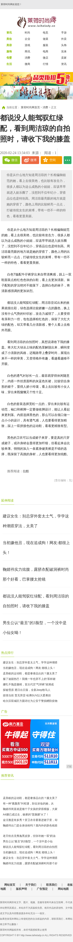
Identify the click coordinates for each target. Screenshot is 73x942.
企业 (27, 38)
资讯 (64, 64)
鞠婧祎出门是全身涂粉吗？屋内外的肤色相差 (30, 825)
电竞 (45, 32)
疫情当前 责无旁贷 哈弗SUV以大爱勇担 (27, 695)
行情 (45, 64)
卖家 (64, 57)
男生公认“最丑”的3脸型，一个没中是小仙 (28, 841)
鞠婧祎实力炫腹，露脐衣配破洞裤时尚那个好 (30, 863)
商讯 (27, 51)
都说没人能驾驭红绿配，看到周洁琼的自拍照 (30, 846)
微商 (27, 64)
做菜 (45, 38)
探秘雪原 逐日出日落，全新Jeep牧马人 (26, 689)
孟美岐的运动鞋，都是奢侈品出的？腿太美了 (30, 673)
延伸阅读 (7, 500)
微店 (45, 57)
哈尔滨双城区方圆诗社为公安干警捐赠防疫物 (30, 700)
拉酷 (26, 471)
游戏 (27, 45)
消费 (27, 57)
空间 (52, 160)
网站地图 (63, 888)
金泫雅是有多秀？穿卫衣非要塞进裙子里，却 (30, 820)
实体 (64, 51)
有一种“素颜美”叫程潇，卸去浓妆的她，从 (28, 803)
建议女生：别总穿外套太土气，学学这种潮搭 (30, 662)
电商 (45, 51)
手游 (64, 32)
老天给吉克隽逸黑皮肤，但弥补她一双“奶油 (29, 835)
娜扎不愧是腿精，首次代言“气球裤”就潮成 (28, 684)
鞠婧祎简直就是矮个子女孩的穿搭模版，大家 (30, 809)
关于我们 (30, 884)
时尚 (27, 32)
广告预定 (42, 888)
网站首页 (9, 884)
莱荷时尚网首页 (30, 107)
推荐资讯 (7, 775)
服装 (45, 45)
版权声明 (21, 888)
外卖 (64, 38)
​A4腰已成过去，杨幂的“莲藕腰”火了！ (26, 814)
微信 (14, 160)
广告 (4, 711)
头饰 (64, 45)
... (67, 160)
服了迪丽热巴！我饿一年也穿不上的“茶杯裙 (29, 678)
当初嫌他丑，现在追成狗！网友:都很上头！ (29, 667)
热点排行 (7, 652)
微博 (33, 160)
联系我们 (51, 884)
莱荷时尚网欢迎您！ (11, 4)
